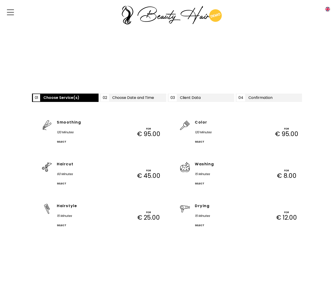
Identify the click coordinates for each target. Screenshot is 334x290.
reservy (183, 263)
